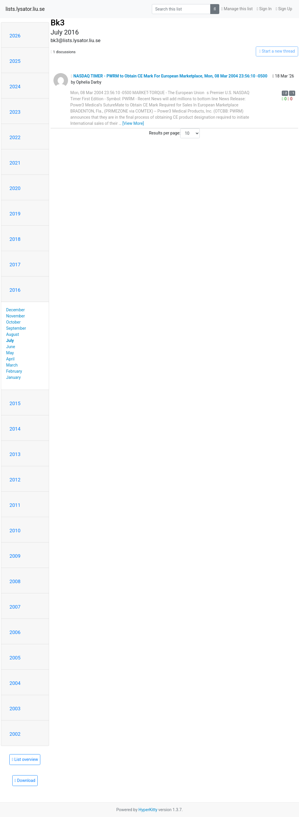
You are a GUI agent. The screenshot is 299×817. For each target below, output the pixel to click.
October (13, 322)
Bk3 (58, 22)
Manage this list (237, 8)
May (10, 352)
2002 (15, 734)
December (15, 310)
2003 (15, 708)
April (10, 359)
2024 (15, 86)
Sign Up (284, 8)
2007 (15, 607)
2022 (15, 137)
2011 (15, 505)
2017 (15, 264)
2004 (15, 683)
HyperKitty (147, 809)
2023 (15, 112)
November (15, 316)
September (16, 328)
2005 (15, 658)
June (10, 346)
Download (25, 780)
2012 (15, 480)
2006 (15, 632)
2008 (15, 581)
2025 (15, 61)
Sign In (264, 8)
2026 (15, 36)
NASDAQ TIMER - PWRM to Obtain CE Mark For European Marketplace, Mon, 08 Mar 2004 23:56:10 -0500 (169, 76)
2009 (15, 556)
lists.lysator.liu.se (25, 9)
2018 (15, 239)
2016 (15, 290)
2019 (15, 214)
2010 (15, 530)
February (14, 371)
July (10, 340)
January (13, 377)
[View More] (133, 123)
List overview (25, 759)
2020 (15, 188)
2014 (15, 429)
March (12, 365)
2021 (15, 163)
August (12, 334)
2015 (15, 403)
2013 (15, 454)
